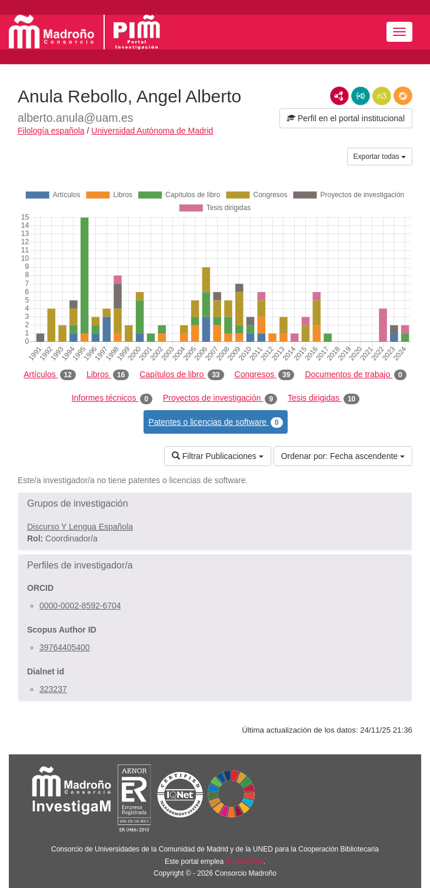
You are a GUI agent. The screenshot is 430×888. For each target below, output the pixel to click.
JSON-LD (360, 96)
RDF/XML (339, 96)
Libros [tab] (107, 375)
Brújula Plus (245, 861)
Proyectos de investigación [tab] (220, 398)
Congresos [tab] (265, 375)
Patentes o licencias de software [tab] (215, 422)
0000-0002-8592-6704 (80, 605)
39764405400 (64, 647)
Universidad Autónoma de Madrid (152, 130)
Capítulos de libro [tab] (181, 375)
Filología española (51, 130)
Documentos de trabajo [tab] (355, 375)
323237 (53, 689)
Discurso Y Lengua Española (80, 526)
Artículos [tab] (50, 375)
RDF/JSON (403, 96)
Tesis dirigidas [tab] (323, 398)
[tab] (215, 504)
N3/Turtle (381, 96)
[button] (215, 504)
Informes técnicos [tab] (112, 398)
